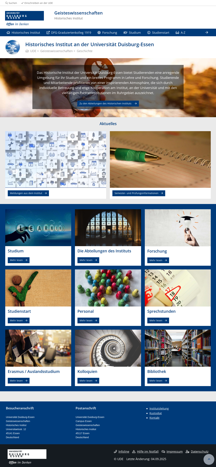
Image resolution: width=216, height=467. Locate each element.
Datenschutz (197, 451)
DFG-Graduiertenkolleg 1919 (69, 32)
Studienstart (158, 32)
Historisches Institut (23, 32)
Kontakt (154, 418)
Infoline (121, 451)
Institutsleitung (159, 408)
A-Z (180, 32)
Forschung (107, 32)
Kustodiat (156, 413)
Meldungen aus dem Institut (26, 193)
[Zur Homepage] (24, 18)
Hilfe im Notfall (145, 451)
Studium (132, 32)
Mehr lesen (16, 260)
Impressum (172, 451)
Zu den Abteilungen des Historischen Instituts (105, 103)
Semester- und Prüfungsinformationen (136, 193)
